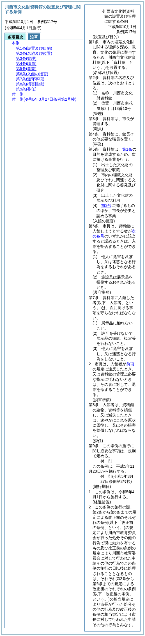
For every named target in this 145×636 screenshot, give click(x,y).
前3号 (106, 205)
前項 (130, 364)
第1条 (127, 149)
